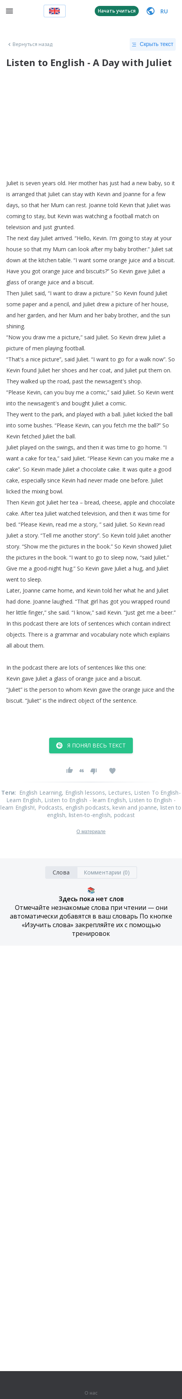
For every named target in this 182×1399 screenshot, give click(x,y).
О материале (90, 831)
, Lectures (118, 792)
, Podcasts (48, 807)
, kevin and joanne (133, 807)
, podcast (122, 815)
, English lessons (83, 792)
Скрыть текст (152, 44)
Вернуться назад (29, 44)
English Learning (40, 792)
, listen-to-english (87, 815)
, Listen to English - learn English (83, 800)
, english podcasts (85, 807)
